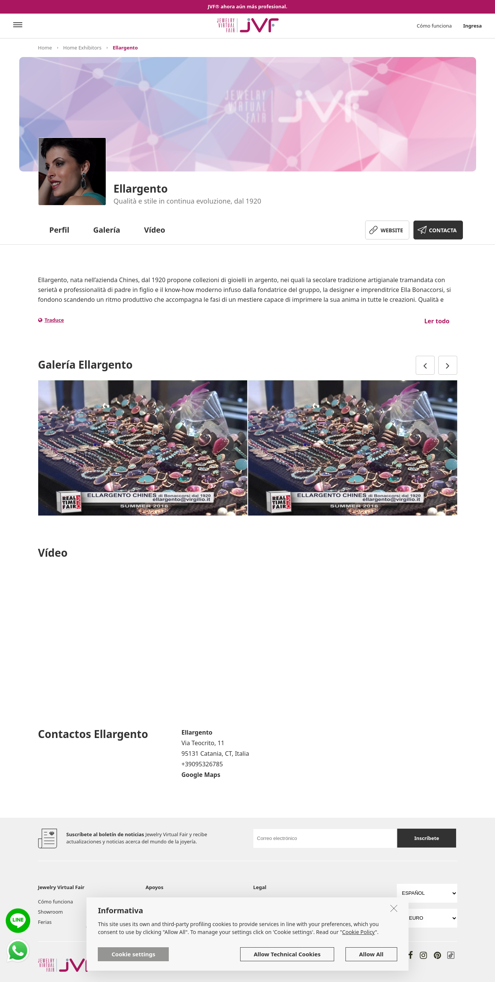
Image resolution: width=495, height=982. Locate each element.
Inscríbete (426, 838)
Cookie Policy (358, 932)
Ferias (45, 922)
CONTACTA (442, 230)
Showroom (50, 911)
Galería (106, 230)
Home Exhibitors (82, 47)
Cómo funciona (434, 25)
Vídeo (154, 230)
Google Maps (201, 774)
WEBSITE (392, 230)
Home (45, 47)
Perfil (59, 230)
